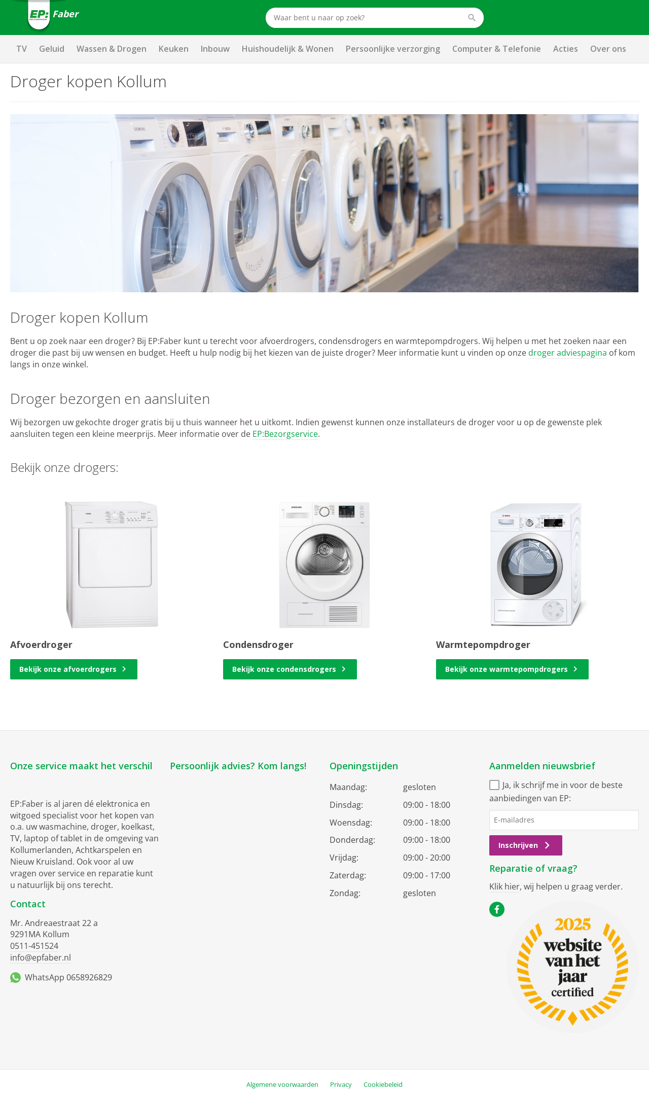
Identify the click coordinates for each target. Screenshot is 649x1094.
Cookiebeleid (383, 1084)
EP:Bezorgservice (285, 433)
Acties (565, 48)
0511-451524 (34, 945)
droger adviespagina (567, 352)
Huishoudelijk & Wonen (288, 48)
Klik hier (504, 886)
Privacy (341, 1084)
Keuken (174, 48)
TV (21, 48)
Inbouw (215, 48)
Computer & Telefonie (496, 48)
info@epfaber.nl (40, 957)
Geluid (51, 48)
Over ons (608, 48)
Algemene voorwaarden (282, 1084)
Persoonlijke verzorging (393, 48)
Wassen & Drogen (112, 48)
